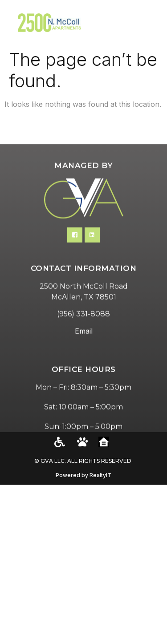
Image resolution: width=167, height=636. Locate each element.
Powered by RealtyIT (83, 475)
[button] (149, 22)
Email (84, 355)
